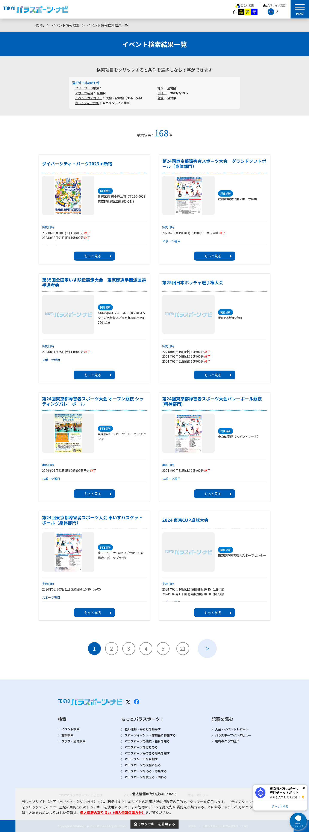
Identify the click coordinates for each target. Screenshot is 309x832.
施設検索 (67, 735)
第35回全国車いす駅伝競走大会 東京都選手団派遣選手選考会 (94, 282)
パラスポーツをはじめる (141, 747)
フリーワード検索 (87, 88)
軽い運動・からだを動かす (143, 729)
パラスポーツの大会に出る (143, 765)
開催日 (162, 93)
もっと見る (92, 255)
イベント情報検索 (65, 25)
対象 (161, 98)
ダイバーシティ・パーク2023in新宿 (77, 163)
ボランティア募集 (87, 103)
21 (183, 648)
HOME (39, 25)
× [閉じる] (304, 788)
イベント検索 (70, 729)
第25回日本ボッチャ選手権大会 (192, 282)
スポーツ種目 (84, 93)
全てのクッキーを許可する (154, 823)
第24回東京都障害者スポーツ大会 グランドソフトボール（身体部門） (214, 164)
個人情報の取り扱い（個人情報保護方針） (112, 812)
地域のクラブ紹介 (227, 741)
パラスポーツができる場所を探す (147, 753)
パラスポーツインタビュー (233, 735)
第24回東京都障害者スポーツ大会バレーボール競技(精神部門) (212, 401)
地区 (161, 88)
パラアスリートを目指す (141, 759)
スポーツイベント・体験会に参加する (150, 735)
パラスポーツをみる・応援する (146, 771)
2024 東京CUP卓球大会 (185, 520)
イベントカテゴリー (88, 98)
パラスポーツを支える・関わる (146, 777)
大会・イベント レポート (232, 729)
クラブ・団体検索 (73, 741)
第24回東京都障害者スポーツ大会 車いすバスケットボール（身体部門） (92, 520)
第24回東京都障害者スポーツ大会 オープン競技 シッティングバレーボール (93, 401)
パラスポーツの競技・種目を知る (147, 741)
